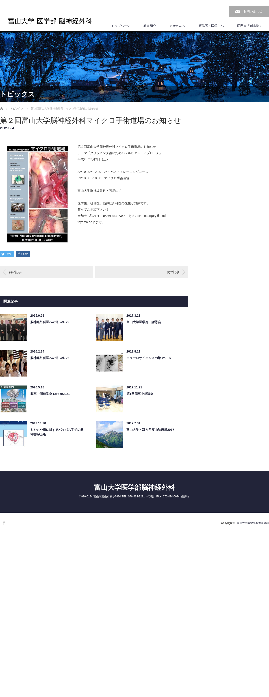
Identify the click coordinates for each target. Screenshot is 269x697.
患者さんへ (177, 26)
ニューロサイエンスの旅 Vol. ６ (148, 358)
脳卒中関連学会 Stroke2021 (50, 394)
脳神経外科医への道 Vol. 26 (49, 358)
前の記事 (15, 272)
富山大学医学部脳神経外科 (134, 487)
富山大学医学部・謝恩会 (143, 322)
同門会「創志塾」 (249, 26)
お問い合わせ (252, 11)
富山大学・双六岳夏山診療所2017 (150, 429)
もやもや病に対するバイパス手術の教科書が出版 (57, 432)
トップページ (120, 26)
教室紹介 (149, 26)
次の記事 (173, 272)
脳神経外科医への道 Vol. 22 (49, 322)
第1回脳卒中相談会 (139, 394)
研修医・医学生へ (211, 26)
